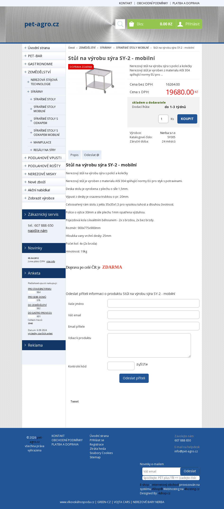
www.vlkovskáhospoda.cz (77, 502)
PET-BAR (35, 56)
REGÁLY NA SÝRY (45, 150)
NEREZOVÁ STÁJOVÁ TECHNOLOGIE (44, 82)
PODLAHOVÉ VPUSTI (44, 158)
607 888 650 (183, 440)
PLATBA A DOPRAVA (186, 3)
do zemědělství (37, 305)
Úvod (71, 47)
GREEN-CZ (104, 502)
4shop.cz (164, 493)
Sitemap (95, 457)
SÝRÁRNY (37, 92)
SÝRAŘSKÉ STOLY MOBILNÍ (45, 109)
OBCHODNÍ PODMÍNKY (152, 3)
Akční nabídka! (39, 190)
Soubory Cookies (101, 453)
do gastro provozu (40, 312)
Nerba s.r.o (167, 133)
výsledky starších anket (40, 333)
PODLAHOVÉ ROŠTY (44, 166)
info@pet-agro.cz (186, 451)
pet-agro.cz (41, 24)
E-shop (144, 485)
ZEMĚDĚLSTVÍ (39, 72)
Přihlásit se (97, 440)
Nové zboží (36, 182)
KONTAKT (125, 3)
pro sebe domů (37, 296)
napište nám (37, 230)
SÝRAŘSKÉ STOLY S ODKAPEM (46, 121)
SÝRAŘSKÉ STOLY (45, 99)
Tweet (75, 401)
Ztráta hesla (98, 449)
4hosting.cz (191, 489)
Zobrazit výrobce (41, 198)
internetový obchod (165, 485)
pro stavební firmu (39, 288)
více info (50, 261)
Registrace (97, 444)
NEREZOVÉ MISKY (42, 174)
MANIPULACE (42, 142)
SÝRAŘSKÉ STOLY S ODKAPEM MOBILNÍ (46, 132)
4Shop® (157, 489)
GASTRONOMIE (40, 64)
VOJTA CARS (122, 502)
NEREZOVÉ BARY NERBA (148, 502)
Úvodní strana (39, 48)
